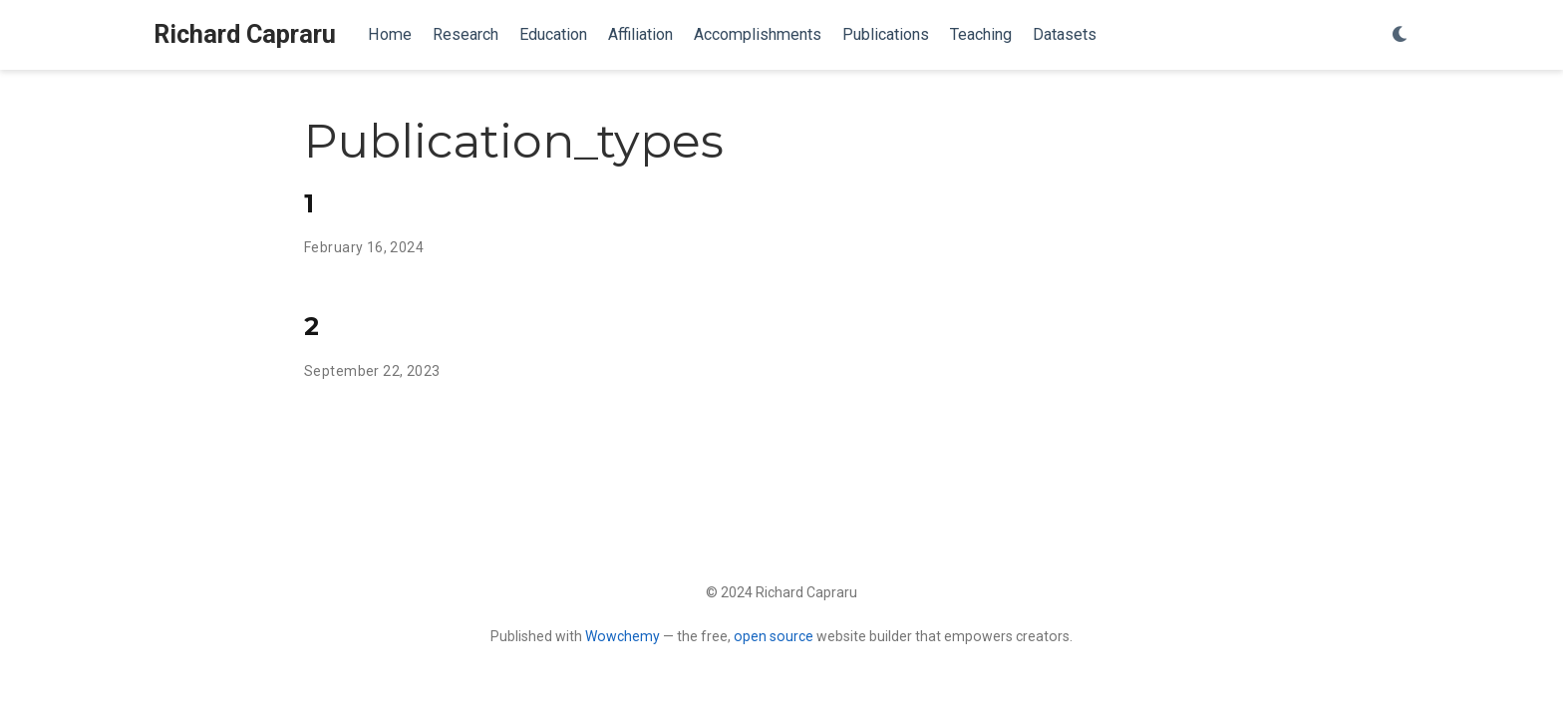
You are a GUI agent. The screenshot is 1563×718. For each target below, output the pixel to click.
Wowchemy (622, 636)
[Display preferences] (1400, 35)
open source (773, 636)
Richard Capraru (245, 34)
